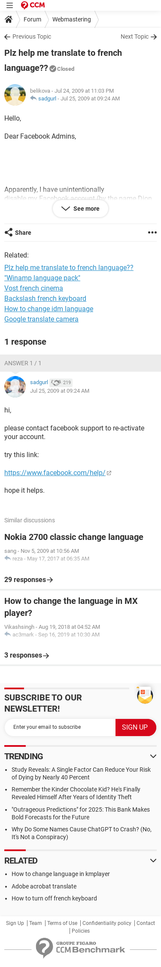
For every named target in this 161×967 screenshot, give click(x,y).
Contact (146, 923)
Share (23, 232)
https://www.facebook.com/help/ (55, 473)
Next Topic (135, 36)
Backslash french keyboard (45, 298)
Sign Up (15, 923)
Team (35, 923)
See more (86, 208)
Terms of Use (62, 923)
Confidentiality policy (106, 923)
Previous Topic (31, 36)
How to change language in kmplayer (61, 873)
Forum (32, 19)
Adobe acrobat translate (44, 886)
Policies (81, 931)
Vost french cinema (33, 288)
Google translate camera (41, 319)
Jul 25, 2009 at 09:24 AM (90, 98)
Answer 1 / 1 (23, 363)
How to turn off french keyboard (54, 898)
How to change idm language (48, 309)
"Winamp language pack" (42, 278)
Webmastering (71, 19)
